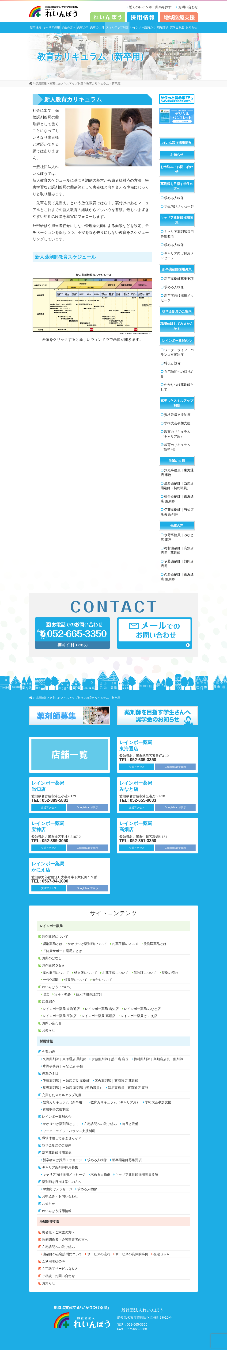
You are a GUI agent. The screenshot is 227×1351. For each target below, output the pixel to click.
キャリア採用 (51, 28)
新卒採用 (35, 28)
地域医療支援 (49, 1222)
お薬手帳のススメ (125, 944)
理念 (46, 995)
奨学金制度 (177, 28)
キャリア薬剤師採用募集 (176, 220)
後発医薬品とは (155, 944)
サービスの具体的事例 (131, 1255)
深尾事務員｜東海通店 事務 (177, 473)
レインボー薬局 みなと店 (139, 786)
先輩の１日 (97, 28)
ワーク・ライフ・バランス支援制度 (177, 353)
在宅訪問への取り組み (177, 374)
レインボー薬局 (51, 927)
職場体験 (162, 28)
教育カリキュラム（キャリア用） (175, 434)
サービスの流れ (98, 1255)
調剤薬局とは (52, 944)
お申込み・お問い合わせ (176, 170)
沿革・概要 (62, 995)
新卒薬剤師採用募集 (177, 270)
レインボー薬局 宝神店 (51, 827)
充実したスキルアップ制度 (176, 403)
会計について (102, 980)
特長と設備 (172, 364)
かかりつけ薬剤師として (177, 388)
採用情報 (46, 1042)
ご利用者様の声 (53, 1262)
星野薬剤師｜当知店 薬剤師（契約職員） (177, 486)
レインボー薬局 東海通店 (139, 746)
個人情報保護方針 (89, 995)
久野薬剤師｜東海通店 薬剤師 (177, 577)
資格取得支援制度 (177, 415)
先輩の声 (82, 28)
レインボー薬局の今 (142, 28)
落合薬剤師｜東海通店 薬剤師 (177, 499)
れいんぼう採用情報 (177, 143)
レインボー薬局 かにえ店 (51, 867)
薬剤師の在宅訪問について (62, 1255)
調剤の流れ (170, 973)
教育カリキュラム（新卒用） (175, 448)
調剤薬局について (55, 937)
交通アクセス (136, 767)
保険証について (145, 973)
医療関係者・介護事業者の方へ (65, 1240)
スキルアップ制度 (117, 28)
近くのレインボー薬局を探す (149, 7)
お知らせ (191, 28)
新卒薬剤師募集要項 (179, 279)
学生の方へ (68, 28)
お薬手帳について (115, 973)
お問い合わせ (188, 7)
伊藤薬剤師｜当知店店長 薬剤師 (177, 512)
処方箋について (85, 973)
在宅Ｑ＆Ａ (161, 1255)
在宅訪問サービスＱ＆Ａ (60, 1269)
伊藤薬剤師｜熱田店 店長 (177, 564)
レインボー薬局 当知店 (51, 786)
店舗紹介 (48, 1002)
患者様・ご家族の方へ (58, 1233)
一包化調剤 (51, 980)
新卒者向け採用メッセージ (177, 298)
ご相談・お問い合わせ (58, 1276)
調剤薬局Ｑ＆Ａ (53, 966)
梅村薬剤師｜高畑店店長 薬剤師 (177, 551)
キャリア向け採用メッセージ (177, 256)
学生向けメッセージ (179, 207)
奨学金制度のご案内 (177, 312)
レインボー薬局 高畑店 (139, 827)
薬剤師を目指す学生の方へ (176, 187)
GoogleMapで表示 (175, 767)
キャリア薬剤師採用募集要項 (177, 234)
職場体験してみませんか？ (176, 326)
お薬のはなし (52, 959)
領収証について (75, 980)
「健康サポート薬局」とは (62, 951)
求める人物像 (174, 198)
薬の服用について (56, 973)
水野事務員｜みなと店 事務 (177, 538)
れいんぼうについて (57, 988)
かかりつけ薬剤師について (87, 944)
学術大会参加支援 (177, 424)
